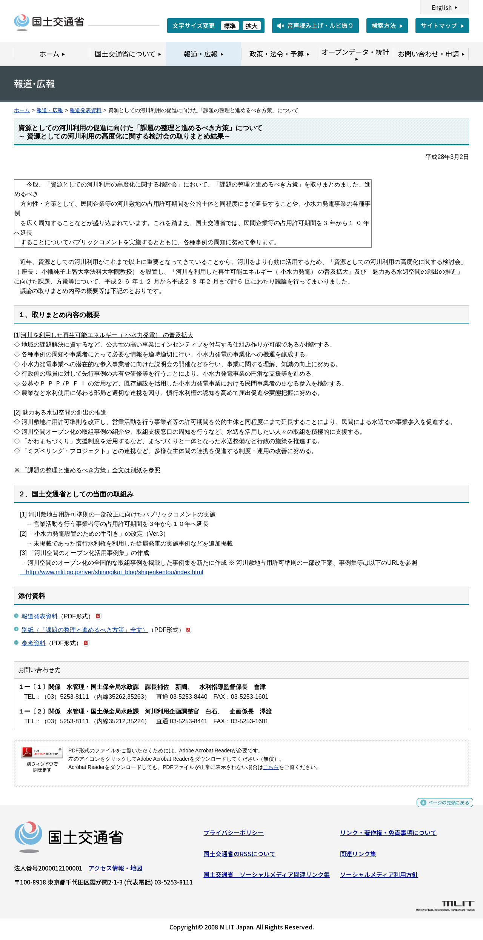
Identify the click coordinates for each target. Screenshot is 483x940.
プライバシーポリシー (233, 835)
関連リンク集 (358, 856)
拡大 (252, 25)
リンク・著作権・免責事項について (388, 835)
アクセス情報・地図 (115, 870)
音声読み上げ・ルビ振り (320, 25)
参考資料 (34, 643)
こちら (271, 767)
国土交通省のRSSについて (239, 856)
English (442, 7)
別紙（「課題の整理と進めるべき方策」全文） (85, 630)
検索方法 (384, 25)
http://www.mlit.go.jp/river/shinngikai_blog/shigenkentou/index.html (111, 572)
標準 (230, 25)
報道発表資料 (86, 110)
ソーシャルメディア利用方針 (379, 877)
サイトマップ (439, 25)
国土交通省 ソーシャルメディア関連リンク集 (266, 877)
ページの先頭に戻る (442, 808)
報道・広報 (50, 110)
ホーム (22, 110)
